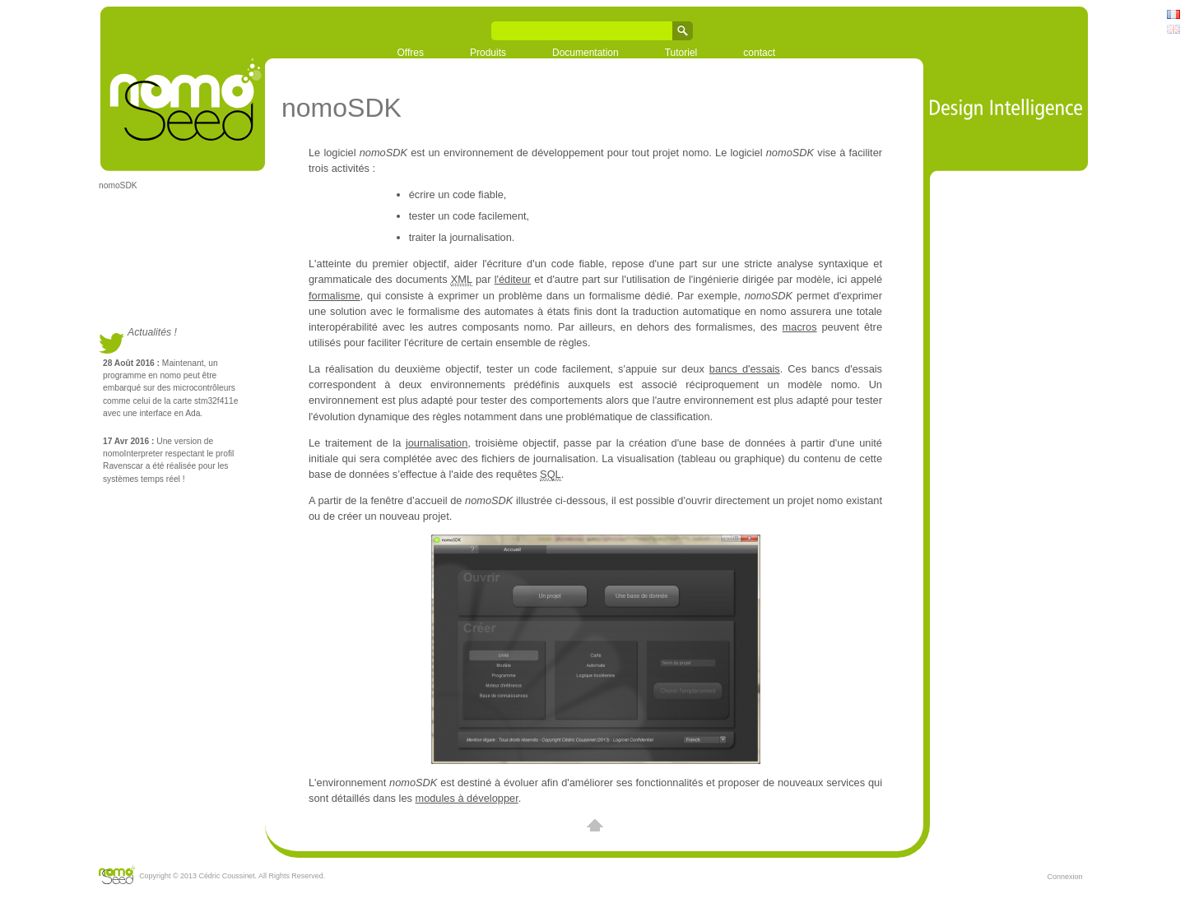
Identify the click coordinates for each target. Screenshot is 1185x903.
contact (759, 52)
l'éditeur (513, 279)
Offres (410, 52)
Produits (488, 52)
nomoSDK (118, 185)
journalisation (436, 443)
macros (800, 327)
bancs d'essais (744, 369)
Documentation (585, 52)
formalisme (334, 295)
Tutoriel (681, 52)
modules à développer (466, 798)
